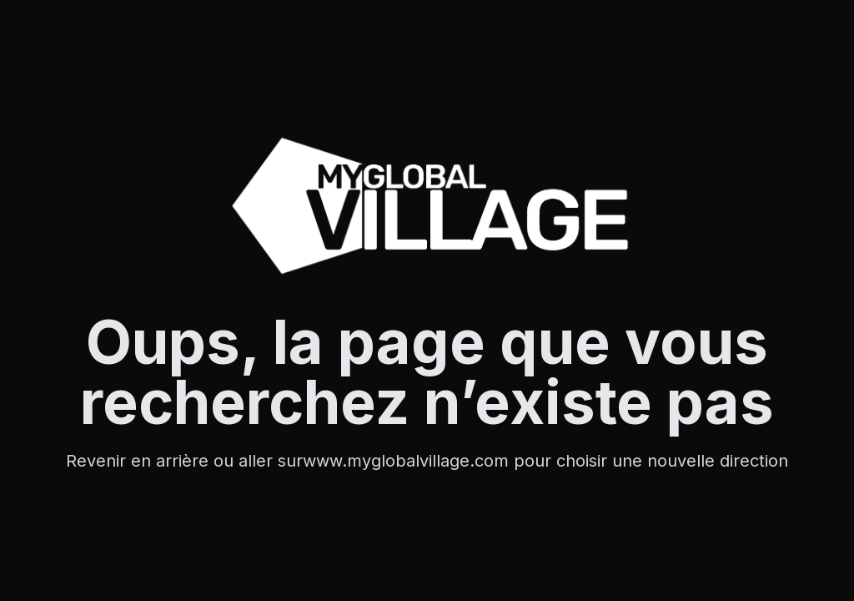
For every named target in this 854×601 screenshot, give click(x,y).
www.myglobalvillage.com (408, 461)
